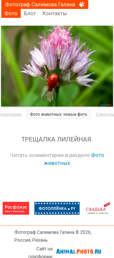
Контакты (54, 13)
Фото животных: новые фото (58, 114)
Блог (30, 13)
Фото (11, 13)
